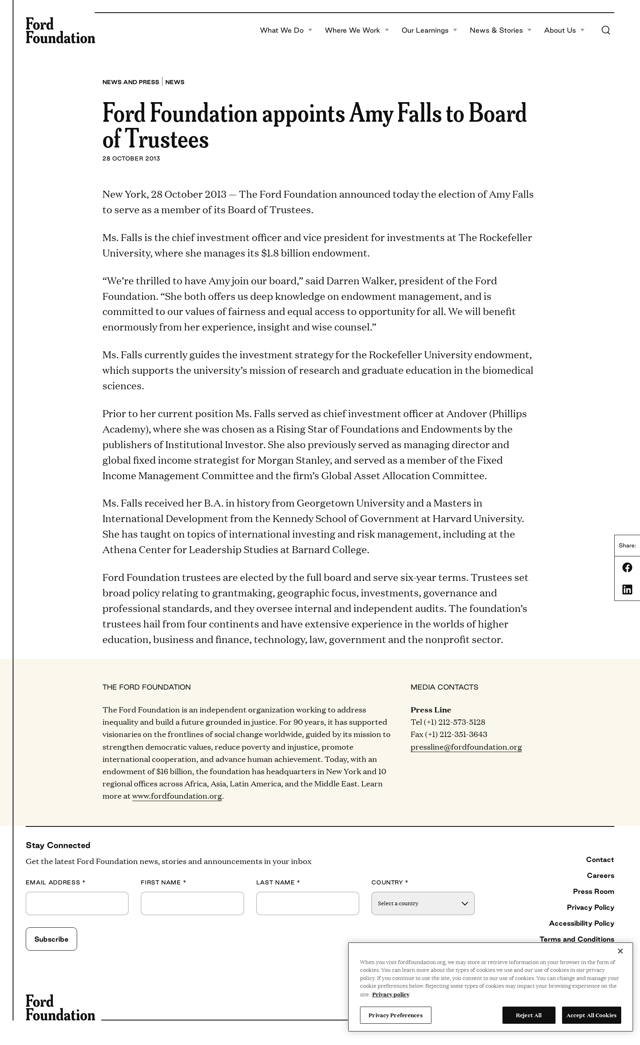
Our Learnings (430, 30)
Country (390, 883)
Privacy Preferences (395, 1015)
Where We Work (357, 30)
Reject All (529, 1015)
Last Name (278, 883)
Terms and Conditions (577, 939)
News (174, 82)
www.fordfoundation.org (177, 795)
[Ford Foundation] (60, 30)
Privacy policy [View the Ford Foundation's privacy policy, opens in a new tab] (390, 994)
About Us (564, 30)
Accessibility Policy (581, 923)
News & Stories (501, 30)
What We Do (286, 30)
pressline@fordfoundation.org (466, 746)
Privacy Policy (590, 907)
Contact (600, 859)
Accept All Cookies (592, 1015)
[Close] (620, 951)
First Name (164, 883)
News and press (130, 82)
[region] (490, 987)
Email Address (56, 883)
